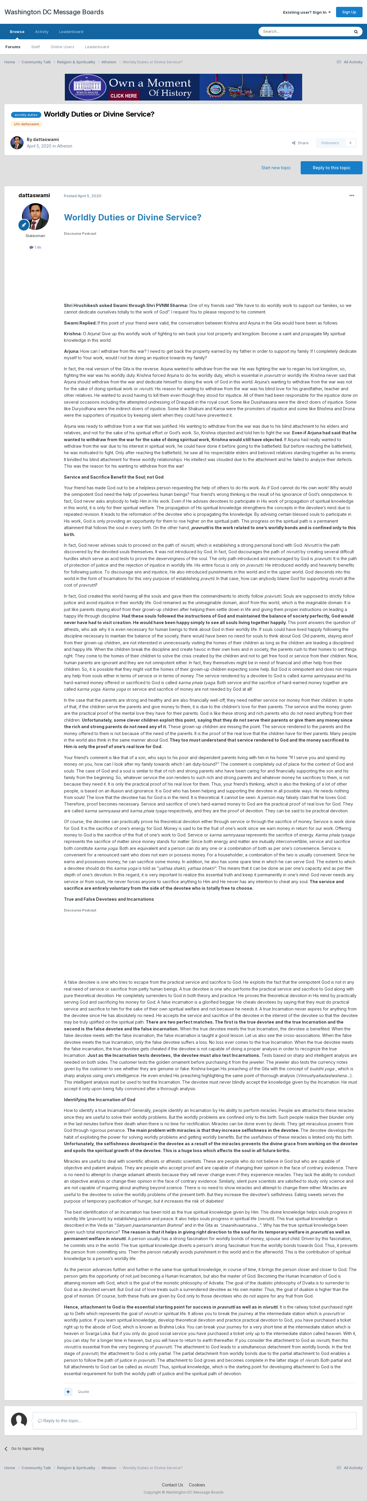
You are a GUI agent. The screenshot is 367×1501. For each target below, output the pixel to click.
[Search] (288, 31)
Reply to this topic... (59, 1420)
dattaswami (46, 139)
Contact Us (172, 1484)
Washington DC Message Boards (53, 12)
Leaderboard (97, 46)
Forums (13, 46)
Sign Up (349, 12)
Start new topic (276, 167)
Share (300, 142)
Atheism (64, 145)
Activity (41, 31)
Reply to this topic (331, 167)
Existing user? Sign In (307, 12)
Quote (83, 1391)
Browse (17, 34)
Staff (35, 46)
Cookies (197, 1484)
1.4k (35, 247)
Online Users (62, 46)
